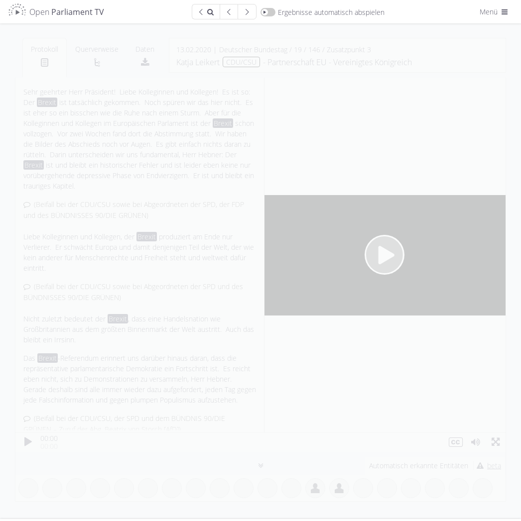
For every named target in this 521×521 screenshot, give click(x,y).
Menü (495, 11)
